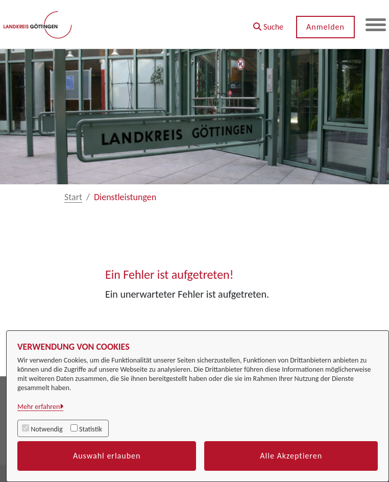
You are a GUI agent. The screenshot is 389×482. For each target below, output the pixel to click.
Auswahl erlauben (107, 456)
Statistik (90, 429)
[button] (268, 23)
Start (73, 197)
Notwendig (46, 429)
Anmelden (325, 27)
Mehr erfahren (38, 406)
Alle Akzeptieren (291, 456)
